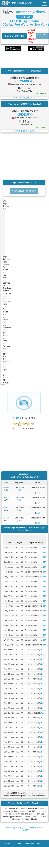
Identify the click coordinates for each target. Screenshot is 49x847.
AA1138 (25, 830)
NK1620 (6, 498)
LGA (19, 490)
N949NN (17, 418)
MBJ (42, 650)
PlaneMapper (11, 827)
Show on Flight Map (14, 36)
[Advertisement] (24, 59)
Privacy (40, 844)
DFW (38, 493)
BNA (42, 713)
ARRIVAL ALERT (42, 36)
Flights (22, 827)
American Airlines (30, 12)
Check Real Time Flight (24, 190)
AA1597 (6, 508)
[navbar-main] (44, 3)
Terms (21, 844)
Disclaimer (30, 844)
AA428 (6, 518)
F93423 (6, 487)
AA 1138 (24, 17)
